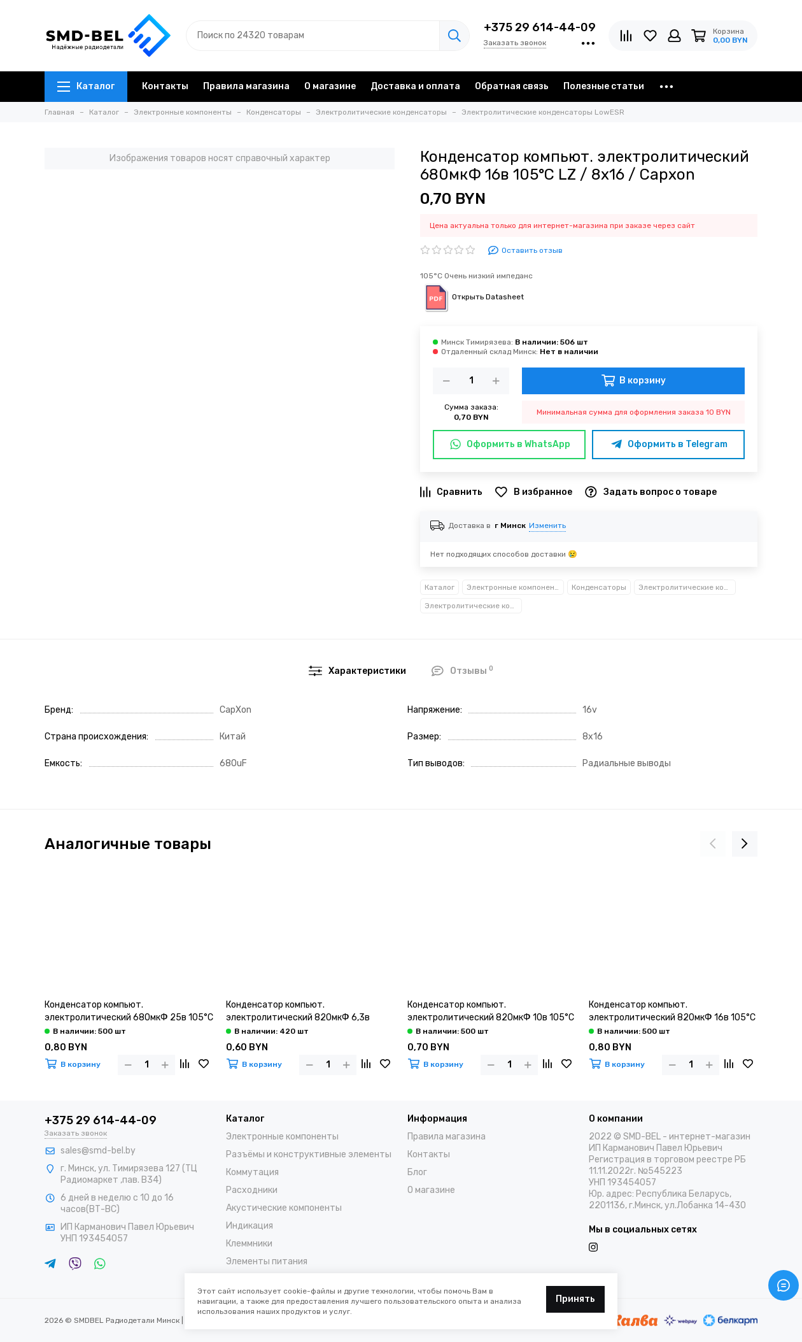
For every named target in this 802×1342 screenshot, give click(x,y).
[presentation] (713, 844)
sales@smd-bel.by (98, 1150)
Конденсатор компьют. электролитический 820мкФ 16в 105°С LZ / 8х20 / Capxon (672, 1011)
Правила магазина (246, 86)
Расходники (252, 1190)
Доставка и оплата (415, 86)
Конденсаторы (599, 587)
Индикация (249, 1225)
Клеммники (249, 1243)
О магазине (330, 86)
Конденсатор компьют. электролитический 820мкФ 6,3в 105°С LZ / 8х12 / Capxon (298, 1011)
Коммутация (252, 1172)
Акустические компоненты (284, 1208)
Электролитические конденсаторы (687, 587)
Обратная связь (512, 86)
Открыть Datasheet (472, 296)
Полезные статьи (603, 86)
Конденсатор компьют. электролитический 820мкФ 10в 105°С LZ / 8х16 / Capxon (490, 1011)
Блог (417, 1172)
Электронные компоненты (515, 587)
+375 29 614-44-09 (540, 27)
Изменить (547, 525)
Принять (575, 1299)
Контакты (165, 86)
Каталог (86, 86)
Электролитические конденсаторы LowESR (473, 605)
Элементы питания (266, 1261)
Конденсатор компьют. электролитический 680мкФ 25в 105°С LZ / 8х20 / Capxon (129, 1011)
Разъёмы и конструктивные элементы (308, 1154)
